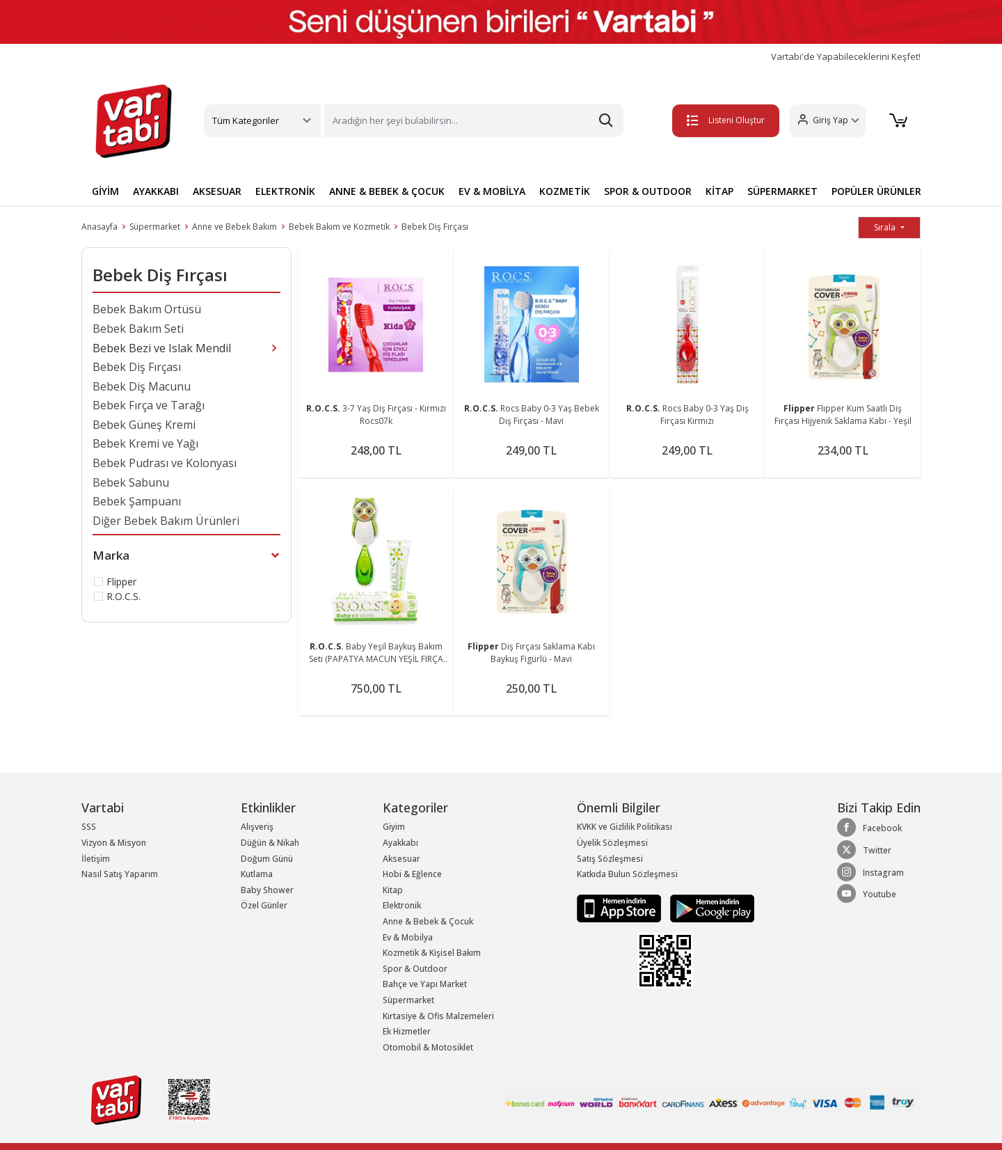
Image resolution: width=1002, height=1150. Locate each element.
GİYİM (105, 191)
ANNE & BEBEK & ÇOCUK (387, 191)
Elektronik (402, 905)
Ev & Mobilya (408, 937)
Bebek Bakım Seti (138, 328)
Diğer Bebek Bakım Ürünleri (166, 520)
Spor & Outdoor (415, 969)
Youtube (866, 894)
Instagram (870, 872)
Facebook (869, 828)
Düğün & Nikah (270, 843)
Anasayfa (99, 227)
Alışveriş (257, 827)
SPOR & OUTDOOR (648, 191)
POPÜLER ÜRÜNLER (876, 191)
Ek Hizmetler (407, 1031)
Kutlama (257, 874)
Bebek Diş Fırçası (434, 227)
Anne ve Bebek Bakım (234, 227)
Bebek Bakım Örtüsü (147, 309)
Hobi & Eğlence (412, 874)
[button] (825, 120)
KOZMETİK (564, 191)
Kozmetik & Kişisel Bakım (432, 953)
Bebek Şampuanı (137, 501)
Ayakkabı (400, 843)
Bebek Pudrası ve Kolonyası (165, 463)
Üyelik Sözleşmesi (612, 843)
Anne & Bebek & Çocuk (428, 921)
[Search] (473, 120)
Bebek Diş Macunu (142, 386)
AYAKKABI (156, 191)
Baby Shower (267, 890)
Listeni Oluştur (723, 120)
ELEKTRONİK (285, 191)
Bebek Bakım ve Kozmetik (339, 227)
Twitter (864, 850)
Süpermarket (154, 227)
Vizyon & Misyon (113, 843)
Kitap (393, 890)
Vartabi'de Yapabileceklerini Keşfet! (846, 57)
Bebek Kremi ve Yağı (145, 443)
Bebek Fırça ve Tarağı (149, 405)
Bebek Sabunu (131, 482)
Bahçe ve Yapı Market (425, 984)
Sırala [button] (886, 227)
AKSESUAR (217, 191)
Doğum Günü (267, 859)
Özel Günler (264, 905)
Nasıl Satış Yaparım (119, 874)
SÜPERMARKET (782, 191)
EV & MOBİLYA (492, 191)
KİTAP (719, 191)
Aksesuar (401, 859)
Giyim (394, 827)
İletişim (95, 859)
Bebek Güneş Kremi (144, 424)
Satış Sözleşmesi (610, 859)
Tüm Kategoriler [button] (245, 120)
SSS (88, 827)
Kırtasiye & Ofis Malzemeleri (438, 1016)
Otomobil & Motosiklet (428, 1047)
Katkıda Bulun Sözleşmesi (627, 874)
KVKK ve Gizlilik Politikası (624, 827)
